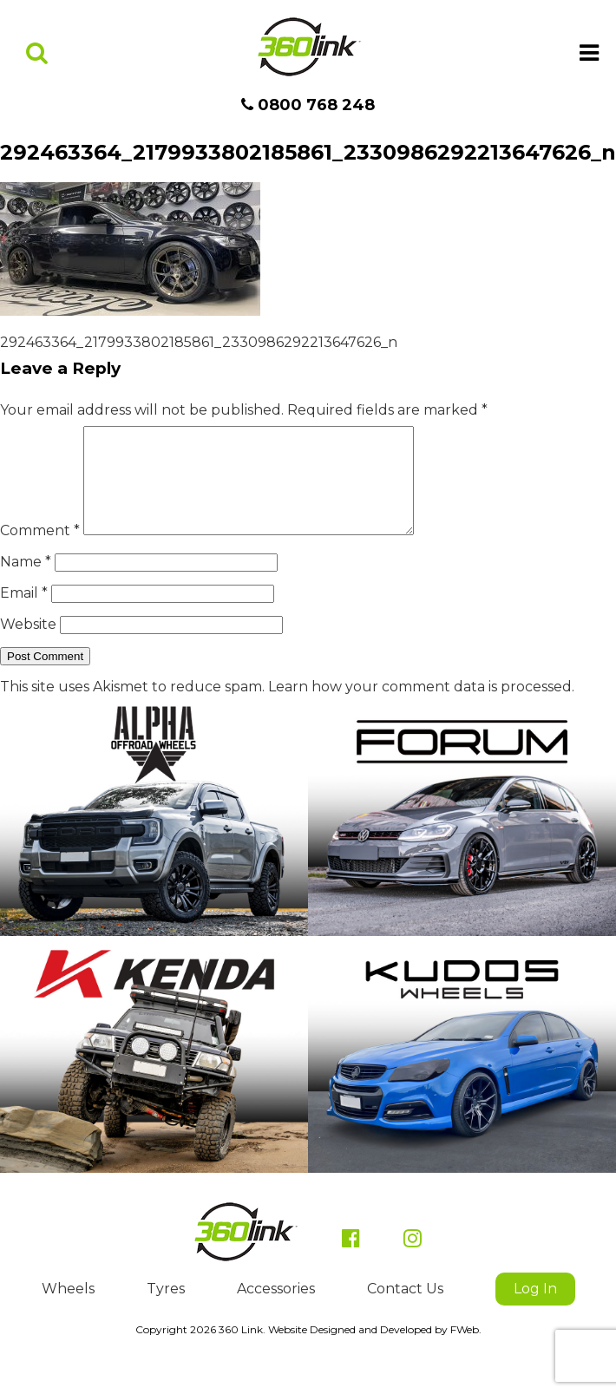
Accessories (276, 1309)
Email (24, 613)
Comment (40, 551)
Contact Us (405, 1309)
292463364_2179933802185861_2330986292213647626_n (198, 342)
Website (28, 645)
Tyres (166, 1309)
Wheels (68, 1309)
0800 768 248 (308, 105)
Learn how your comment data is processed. (421, 707)
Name (25, 582)
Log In (535, 1309)
